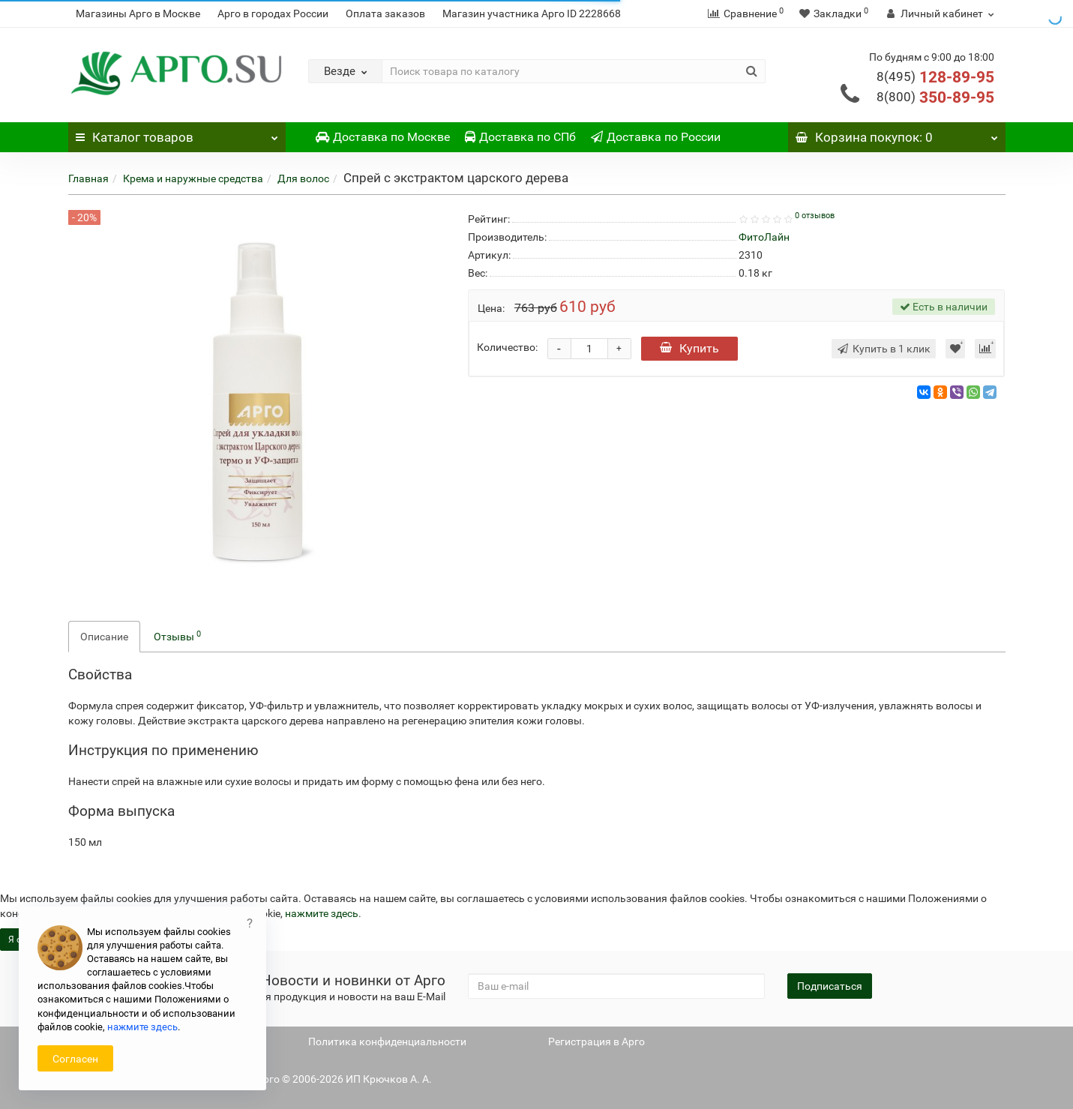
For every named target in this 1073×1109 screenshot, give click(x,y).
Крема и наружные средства (193, 178)
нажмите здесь (321, 913)
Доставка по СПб (520, 137)
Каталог (177, 133)
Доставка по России (656, 137)
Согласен (75, 1059)
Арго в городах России (272, 13)
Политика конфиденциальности (387, 1042)
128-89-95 (935, 77)
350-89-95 (935, 97)
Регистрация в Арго (596, 1042)
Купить (689, 348)
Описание (104, 637)
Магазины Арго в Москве (138, 13)
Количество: (507, 347)
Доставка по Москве (383, 137)
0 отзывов (815, 215)
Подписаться (829, 986)
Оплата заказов (385, 13)
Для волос (303, 178)
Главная (88, 178)
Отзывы (177, 636)
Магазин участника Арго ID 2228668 (531, 13)
